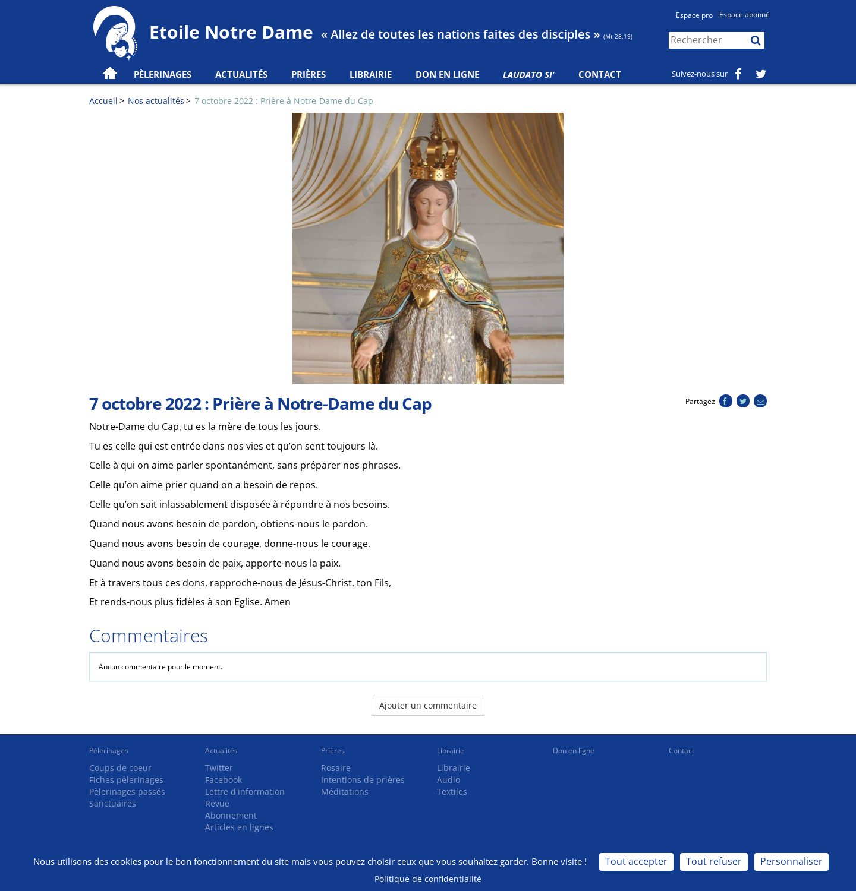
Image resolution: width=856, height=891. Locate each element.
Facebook (223, 779)
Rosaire (336, 767)
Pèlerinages (108, 750)
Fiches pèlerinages (126, 779)
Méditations (345, 791)
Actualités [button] (241, 74)
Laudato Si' (529, 74)
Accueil (103, 100)
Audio (448, 779)
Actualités (221, 750)
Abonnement (231, 815)
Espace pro (694, 15)
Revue (217, 803)
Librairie (371, 74)
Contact (599, 74)
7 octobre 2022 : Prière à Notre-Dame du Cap (283, 100)
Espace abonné (744, 15)
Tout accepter (636, 861)
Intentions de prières (363, 779)
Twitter (219, 767)
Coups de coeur (120, 767)
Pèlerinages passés (127, 791)
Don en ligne (447, 74)
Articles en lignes (239, 827)
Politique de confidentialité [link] (428, 878)
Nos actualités (156, 100)
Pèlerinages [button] (162, 74)
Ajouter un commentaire (428, 705)
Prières (308, 74)
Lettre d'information (245, 791)
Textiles (452, 791)
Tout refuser (714, 861)
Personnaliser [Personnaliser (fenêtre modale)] (791, 861)
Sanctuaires (112, 803)
